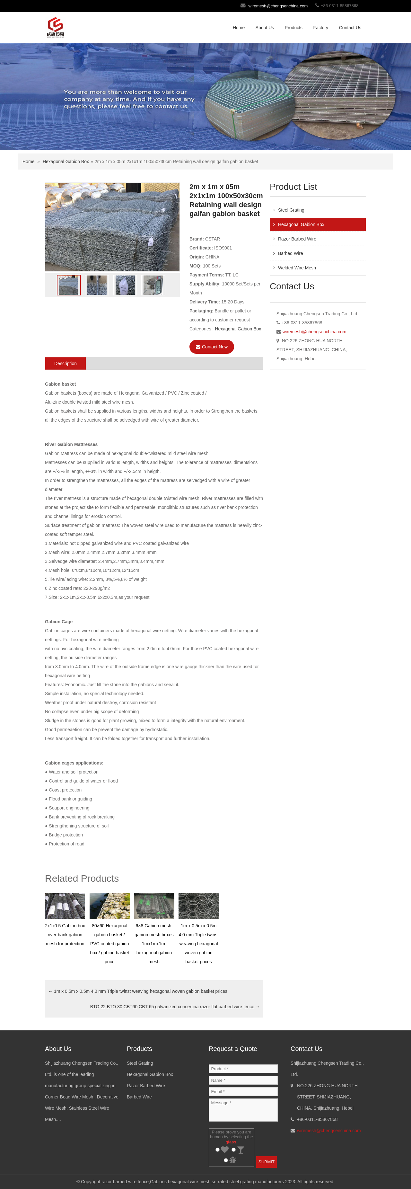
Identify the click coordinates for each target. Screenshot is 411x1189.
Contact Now (212, 346)
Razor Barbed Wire (297, 238)
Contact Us (350, 27)
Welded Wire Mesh (297, 267)
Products (293, 27)
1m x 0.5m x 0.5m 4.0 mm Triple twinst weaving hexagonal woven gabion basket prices (137, 991)
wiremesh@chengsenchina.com (278, 6)
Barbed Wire (290, 253)
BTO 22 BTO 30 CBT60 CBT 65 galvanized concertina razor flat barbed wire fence (175, 1006)
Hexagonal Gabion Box (66, 161)
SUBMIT (266, 1161)
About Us (265, 27)
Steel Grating (291, 210)
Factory (320, 27)
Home (239, 27)
